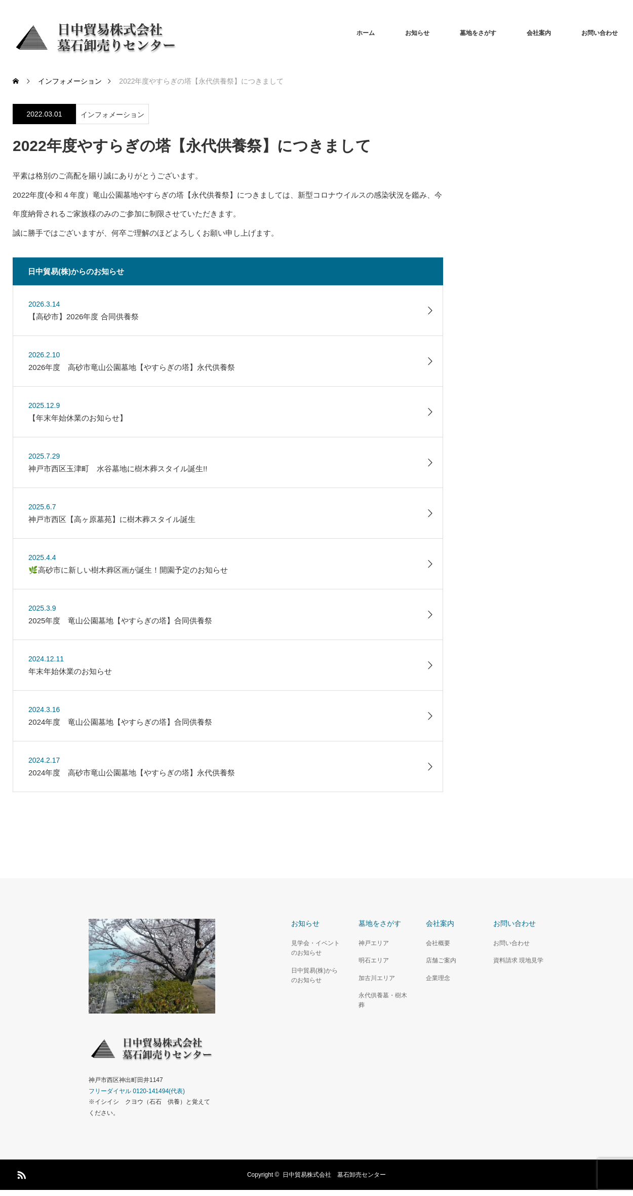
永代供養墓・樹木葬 (383, 1000)
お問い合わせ (599, 32)
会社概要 (438, 943)
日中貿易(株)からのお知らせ (314, 975)
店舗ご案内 (441, 960)
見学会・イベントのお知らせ (315, 948)
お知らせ (417, 32)
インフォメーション (112, 114)
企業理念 (438, 978)
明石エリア (374, 960)
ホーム (366, 32)
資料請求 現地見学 (518, 960)
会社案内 (539, 32)
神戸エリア (374, 943)
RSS (20, 1173)
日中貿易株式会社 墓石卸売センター (334, 1174)
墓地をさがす (478, 32)
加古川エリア (377, 978)
